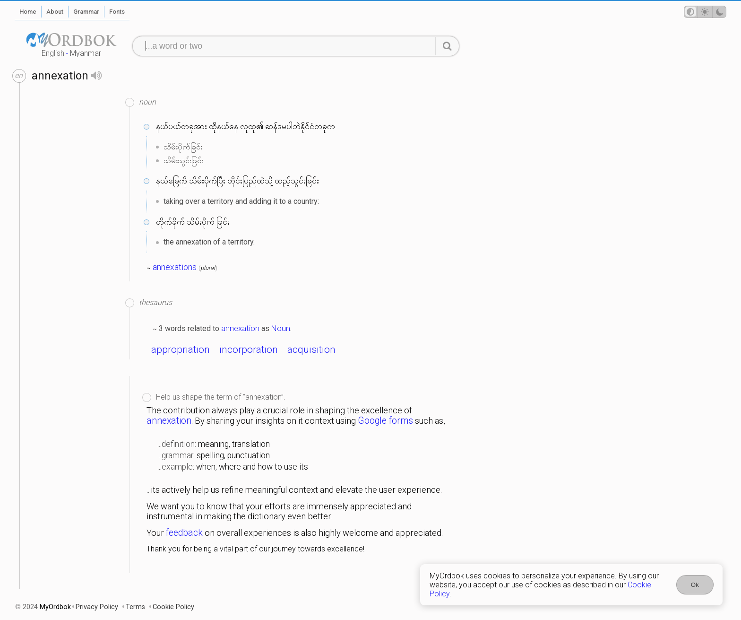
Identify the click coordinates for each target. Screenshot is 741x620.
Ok (695, 584)
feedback (184, 532)
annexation (240, 328)
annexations (175, 267)
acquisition (311, 349)
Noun (280, 328)
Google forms (385, 420)
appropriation (180, 349)
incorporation (248, 349)
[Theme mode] (705, 12)
